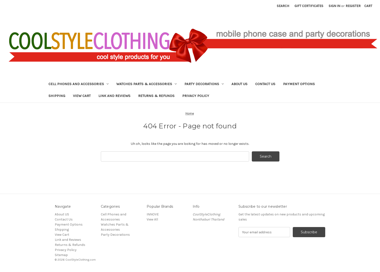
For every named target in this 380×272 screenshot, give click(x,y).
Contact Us (265, 84)
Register (353, 6)
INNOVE (153, 214)
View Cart (82, 96)
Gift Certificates (308, 6)
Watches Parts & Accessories (146, 84)
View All (152, 219)
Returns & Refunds (156, 96)
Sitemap (61, 255)
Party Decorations (204, 84)
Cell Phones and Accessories (78, 84)
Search (283, 6)
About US (239, 84)
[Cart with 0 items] (368, 6)
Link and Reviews (114, 96)
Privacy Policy (195, 96)
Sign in (334, 6)
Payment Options (299, 84)
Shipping (56, 96)
